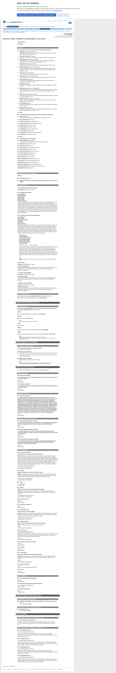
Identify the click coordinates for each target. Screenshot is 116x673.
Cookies (54, 20)
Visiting (47, 26)
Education (52, 26)
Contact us (70, 20)
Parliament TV (54, 28)
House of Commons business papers (57, 31)
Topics (62, 28)
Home (4, 26)
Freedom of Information (22, 669)
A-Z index (4, 669)
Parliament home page (13, 31)
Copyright (41, 669)
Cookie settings (63, 15)
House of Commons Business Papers (64, 35)
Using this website (34, 669)
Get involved (42, 26)
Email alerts (59, 20)
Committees (36, 28)
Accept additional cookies (26, 15)
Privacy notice (46, 669)
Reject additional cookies (46, 15)
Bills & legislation (29, 28)
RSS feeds (65, 20)
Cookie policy (53, 669)
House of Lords (16, 28)
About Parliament (34, 26)
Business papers (45, 31)
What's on (22, 28)
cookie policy (58, 10)
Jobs (29, 669)
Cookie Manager (60, 669)
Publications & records (45, 28)
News (59, 28)
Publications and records (35, 31)
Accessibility (49, 20)
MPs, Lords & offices (24, 26)
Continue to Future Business (9, 666)
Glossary (9, 669)
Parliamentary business (12, 26)
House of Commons (7, 28)
